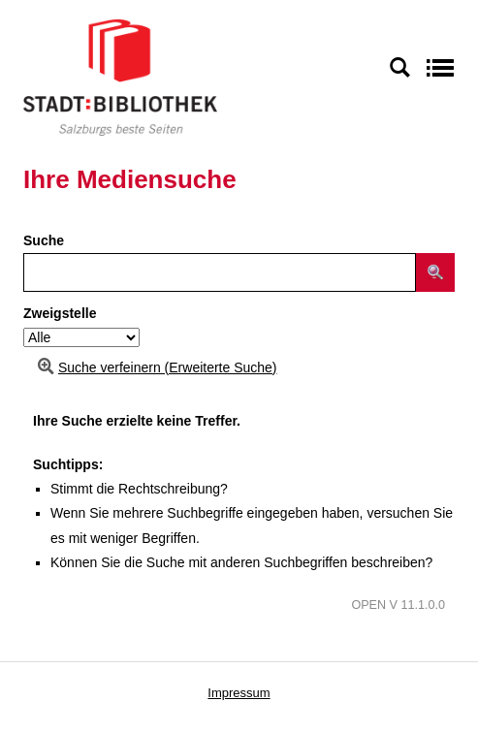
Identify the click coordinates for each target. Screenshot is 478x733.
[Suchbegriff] (219, 272)
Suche (43, 240)
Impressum (238, 692)
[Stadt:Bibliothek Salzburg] (120, 76)
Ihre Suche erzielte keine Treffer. (136, 421)
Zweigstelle (59, 313)
